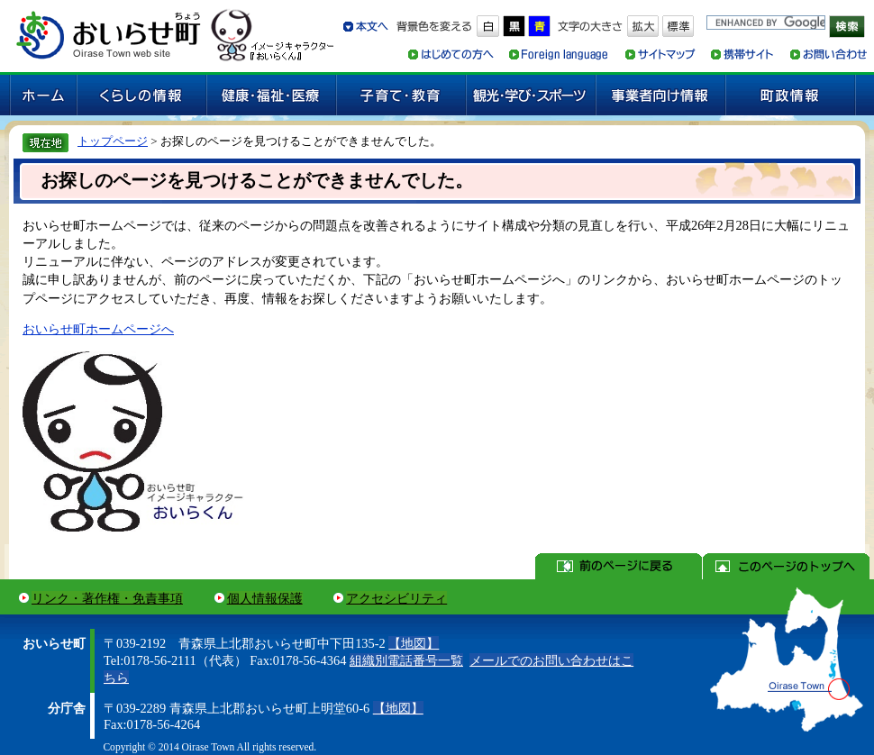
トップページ (112, 141)
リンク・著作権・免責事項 (107, 598)
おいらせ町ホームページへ (98, 329)
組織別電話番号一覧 (406, 660)
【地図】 (413, 643)
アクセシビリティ (396, 598)
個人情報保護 (265, 598)
